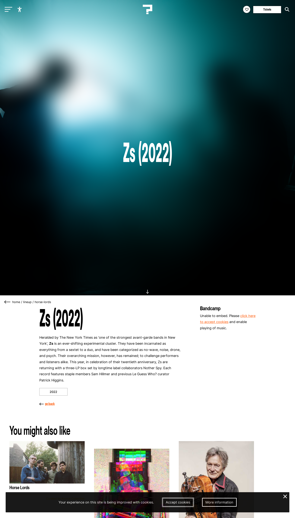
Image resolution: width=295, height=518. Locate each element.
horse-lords (43, 302)
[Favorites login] (246, 9)
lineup (27, 302)
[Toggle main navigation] (7, 9)
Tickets (267, 9)
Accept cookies (178, 502)
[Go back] (7, 301)
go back (47, 404)
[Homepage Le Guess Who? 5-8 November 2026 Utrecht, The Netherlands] (147, 9)
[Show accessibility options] (20, 9)
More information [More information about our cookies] (219, 502)
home (16, 302)
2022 (53, 392)
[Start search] (286, 9)
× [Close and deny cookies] (285, 496)
